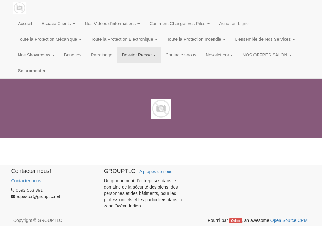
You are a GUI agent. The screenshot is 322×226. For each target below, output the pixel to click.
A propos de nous (155, 171)
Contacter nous (26, 180)
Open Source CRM (289, 220)
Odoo (235, 221)
